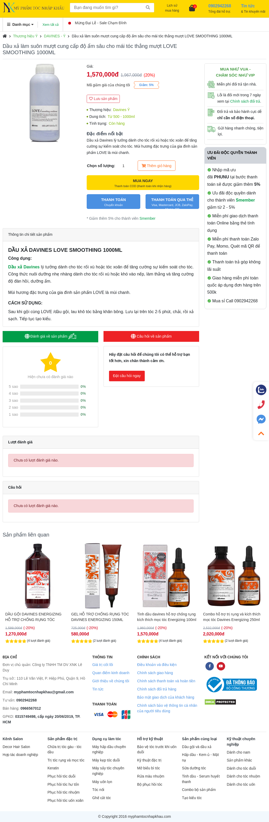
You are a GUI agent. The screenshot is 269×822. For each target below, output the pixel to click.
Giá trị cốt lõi (102, 665)
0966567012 (30, 708)
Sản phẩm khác (239, 760)
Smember (147, 218)
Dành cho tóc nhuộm (243, 776)
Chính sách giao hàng (155, 673)
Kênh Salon (13, 739)
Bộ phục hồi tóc (149, 784)
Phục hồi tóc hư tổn (63, 784)
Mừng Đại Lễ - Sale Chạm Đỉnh (97, 23)
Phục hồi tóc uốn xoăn (66, 801)
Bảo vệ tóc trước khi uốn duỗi (157, 749)
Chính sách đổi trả (245, 101)
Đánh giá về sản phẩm (50, 336)
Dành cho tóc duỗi (241, 768)
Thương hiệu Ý (25, 36)
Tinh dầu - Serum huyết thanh (201, 779)
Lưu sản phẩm (103, 99)
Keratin (53, 768)
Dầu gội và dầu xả (196, 747)
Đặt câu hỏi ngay (127, 376)
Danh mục (20, 24)
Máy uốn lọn (102, 782)
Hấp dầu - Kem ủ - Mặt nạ (200, 757)
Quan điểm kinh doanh (110, 673)
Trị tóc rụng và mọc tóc (66, 760)
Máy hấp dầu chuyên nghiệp (109, 749)
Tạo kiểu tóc (192, 798)
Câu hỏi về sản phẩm (151, 336)
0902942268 (26, 700)
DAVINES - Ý (54, 36)
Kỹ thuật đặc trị (149, 760)
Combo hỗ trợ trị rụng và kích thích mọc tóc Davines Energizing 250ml (231, 617)
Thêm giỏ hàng (156, 166)
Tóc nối (98, 790)
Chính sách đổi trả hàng (156, 689)
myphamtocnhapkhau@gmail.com (44, 692)
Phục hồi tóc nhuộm (64, 792)
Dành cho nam (238, 752)
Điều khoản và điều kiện (157, 665)
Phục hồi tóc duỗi (61, 776)
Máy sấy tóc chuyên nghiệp (108, 771)
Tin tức (98, 689)
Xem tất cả (51, 25)
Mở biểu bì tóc (148, 768)
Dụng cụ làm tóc (106, 739)
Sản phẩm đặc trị (62, 739)
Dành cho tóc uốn (241, 784)
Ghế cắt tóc (101, 798)
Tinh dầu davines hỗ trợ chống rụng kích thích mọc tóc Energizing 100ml (166, 617)
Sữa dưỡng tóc (194, 768)
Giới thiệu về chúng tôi (110, 681)
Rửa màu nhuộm (150, 776)
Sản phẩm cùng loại (199, 739)
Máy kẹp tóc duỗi (106, 760)
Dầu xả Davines (24, 267)
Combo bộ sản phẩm (199, 790)
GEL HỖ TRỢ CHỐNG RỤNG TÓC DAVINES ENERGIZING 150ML (100, 617)
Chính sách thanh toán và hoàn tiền (166, 681)
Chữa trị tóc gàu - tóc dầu (65, 749)
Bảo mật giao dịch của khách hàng (165, 697)
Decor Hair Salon (16, 747)
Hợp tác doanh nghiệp (20, 755)
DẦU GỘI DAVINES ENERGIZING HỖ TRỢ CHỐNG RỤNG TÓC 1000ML (33, 617)
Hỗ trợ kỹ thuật (150, 739)
